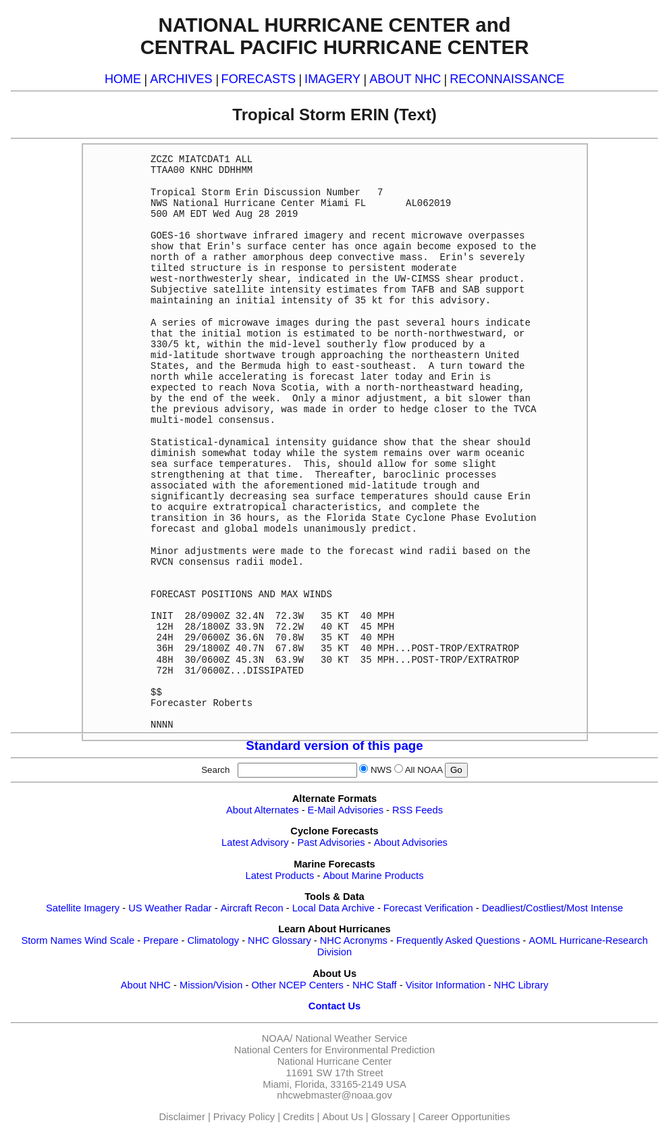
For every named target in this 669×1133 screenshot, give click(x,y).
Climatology (213, 940)
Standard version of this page (334, 745)
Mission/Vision (211, 985)
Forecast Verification (428, 908)
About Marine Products (373, 875)
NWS (381, 770)
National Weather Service (351, 1038)
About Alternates (262, 810)
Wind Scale (109, 940)
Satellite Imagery (82, 908)
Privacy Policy (244, 1116)
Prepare (160, 940)
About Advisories (411, 842)
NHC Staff (374, 985)
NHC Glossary (279, 940)
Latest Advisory (254, 842)
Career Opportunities (464, 1116)
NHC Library (521, 985)
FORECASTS (258, 79)
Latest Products (280, 875)
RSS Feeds (417, 810)
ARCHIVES (181, 79)
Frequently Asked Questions (458, 940)
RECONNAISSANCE (507, 79)
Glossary (390, 1116)
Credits (298, 1116)
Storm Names (51, 940)
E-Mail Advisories (345, 810)
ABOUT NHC (405, 79)
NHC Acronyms (353, 940)
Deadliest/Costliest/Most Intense (552, 908)
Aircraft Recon (252, 908)
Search (218, 770)
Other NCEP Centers (297, 985)
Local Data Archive (333, 908)
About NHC (146, 985)
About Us (342, 1116)
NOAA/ (277, 1038)
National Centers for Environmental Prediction (334, 1049)
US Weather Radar (170, 908)
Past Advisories (331, 842)
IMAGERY (332, 79)
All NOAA (424, 770)
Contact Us (334, 1006)
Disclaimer (182, 1116)
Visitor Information (445, 985)
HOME (123, 79)
